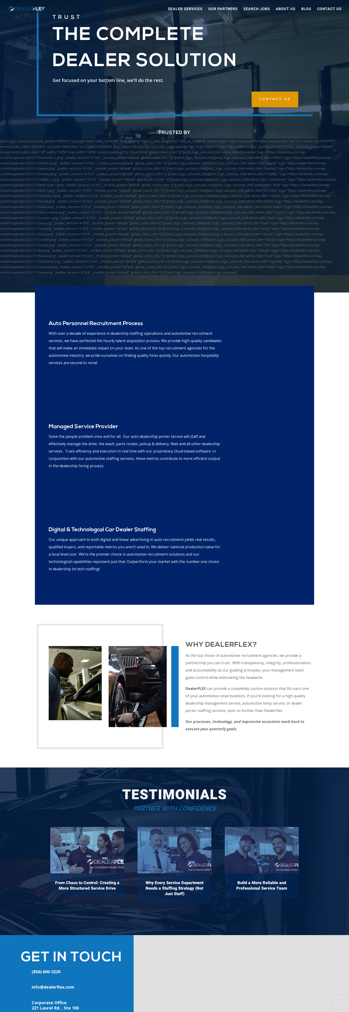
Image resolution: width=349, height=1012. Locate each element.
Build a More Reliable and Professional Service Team (261, 733)
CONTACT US (275, 99)
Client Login (116, 960)
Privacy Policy (189, 1002)
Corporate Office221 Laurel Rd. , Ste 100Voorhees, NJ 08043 (55, 855)
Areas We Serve (182, 950)
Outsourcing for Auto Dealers (195, 960)
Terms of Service (215, 1002)
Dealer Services (185, 10)
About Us (286, 10)
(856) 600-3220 (53, 946)
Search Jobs (256, 10)
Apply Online (116, 971)
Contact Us (329, 10)
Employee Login (119, 950)
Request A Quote (183, 971)
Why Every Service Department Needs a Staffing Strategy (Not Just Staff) (174, 736)
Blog (306, 10)
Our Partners (223, 10)
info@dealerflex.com (53, 834)
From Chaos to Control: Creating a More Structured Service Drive (87, 733)
